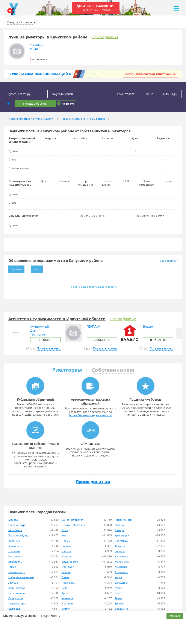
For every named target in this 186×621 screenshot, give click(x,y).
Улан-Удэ (67, 598)
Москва (13, 520)
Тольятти (14, 551)
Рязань (66, 572)
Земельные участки (23, 216)
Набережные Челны (21, 577)
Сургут (66, 608)
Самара (119, 530)
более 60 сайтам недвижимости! (90, 415)
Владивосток (70, 561)
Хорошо (174, 615)
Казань (119, 525)
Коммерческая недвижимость (20, 182)
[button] (179, 333)
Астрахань (121, 572)
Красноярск (122, 535)
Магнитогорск (17, 603)
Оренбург (68, 567)
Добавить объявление (96, 8)
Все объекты (169, 260)
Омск (65, 530)
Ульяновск (15, 556)
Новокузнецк (16, 572)
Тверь (118, 598)
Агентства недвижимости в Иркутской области (57, 318)
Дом (35, 268)
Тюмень (120, 546)
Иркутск (66, 556)
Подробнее (49, 616)
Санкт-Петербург (72, 520)
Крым (65, 593)
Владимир (121, 608)
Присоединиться (93, 481)
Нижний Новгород (73, 525)
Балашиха (121, 582)
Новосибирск (123, 520)
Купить (14, 268)
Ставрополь (15, 598)
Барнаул (120, 551)
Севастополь (16, 593)
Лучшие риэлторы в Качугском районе (48, 37)
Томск (12, 567)
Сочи (118, 593)
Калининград (16, 588)
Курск (118, 588)
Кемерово (121, 567)
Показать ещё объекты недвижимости (93, 286)
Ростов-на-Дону (18, 535)
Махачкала (122, 561)
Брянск (119, 603)
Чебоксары (68, 582)
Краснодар (15, 546)
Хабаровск (121, 556)
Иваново (67, 603)
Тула (64, 588)
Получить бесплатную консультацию (150, 74)
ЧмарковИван (36, 47)
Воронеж (14, 541)
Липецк (13, 582)
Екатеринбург (17, 525)
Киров (118, 577)
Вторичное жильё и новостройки (22, 140)
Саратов (67, 546)
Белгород (14, 608)
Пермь (66, 541)
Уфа (64, 535)
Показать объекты (35, 103)
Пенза (66, 577)
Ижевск (66, 551)
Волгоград (121, 541)
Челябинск (15, 530)
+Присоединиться (105, 37)
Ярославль (15, 561)
